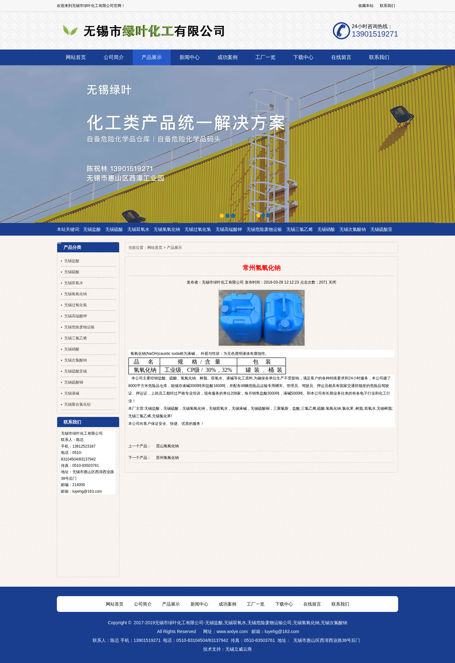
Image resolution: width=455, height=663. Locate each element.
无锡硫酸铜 (260, 408)
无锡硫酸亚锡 (75, 371)
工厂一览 (255, 604)
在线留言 (312, 604)
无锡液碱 (239, 408)
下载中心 (284, 604)
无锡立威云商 (238, 649)
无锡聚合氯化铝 (77, 404)
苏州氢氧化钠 (167, 457)
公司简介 (143, 604)
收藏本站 (365, 5)
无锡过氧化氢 (198, 229)
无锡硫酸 (114, 229)
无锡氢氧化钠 (167, 229)
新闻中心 (199, 604)
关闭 (332, 282)
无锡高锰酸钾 (228, 229)
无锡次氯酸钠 (352, 229)
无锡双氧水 (138, 229)
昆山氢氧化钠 (167, 446)
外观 (204, 353)
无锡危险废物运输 (264, 229)
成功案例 (227, 604)
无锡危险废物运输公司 (269, 622)
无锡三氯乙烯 (299, 229)
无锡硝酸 (326, 229)
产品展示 (174, 247)
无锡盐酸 (92, 229)
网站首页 (154, 247)
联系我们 (387, 5)
